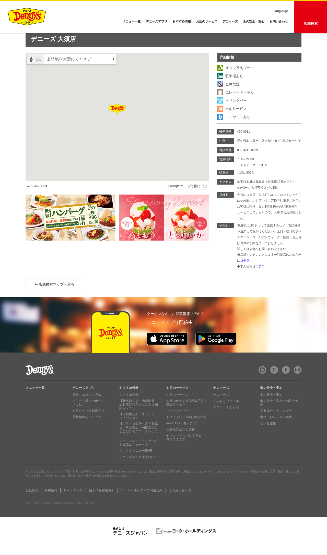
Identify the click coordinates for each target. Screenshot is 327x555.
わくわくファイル (226, 411)
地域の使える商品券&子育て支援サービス (186, 412)
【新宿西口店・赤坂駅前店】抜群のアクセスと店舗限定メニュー (138, 414)
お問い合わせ (279, 21)
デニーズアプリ (156, 21)
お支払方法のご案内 (180, 439)
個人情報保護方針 (102, 500)
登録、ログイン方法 (87, 404)
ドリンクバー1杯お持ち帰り (186, 427)
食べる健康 (268, 433)
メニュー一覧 (35, 398)
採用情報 (50, 500)
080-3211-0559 (247, 160)
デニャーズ (230, 21)
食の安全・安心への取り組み (279, 412)
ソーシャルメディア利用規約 (142, 500)
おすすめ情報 (181, 21)
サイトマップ (73, 500)
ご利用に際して (180, 500)
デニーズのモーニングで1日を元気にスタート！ (139, 452)
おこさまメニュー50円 (135, 460)
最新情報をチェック (87, 427)
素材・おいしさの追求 (276, 427)
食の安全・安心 (253, 21)
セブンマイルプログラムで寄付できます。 (185, 447)
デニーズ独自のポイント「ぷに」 (90, 412)
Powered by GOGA (37, 196)
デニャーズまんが (226, 417)
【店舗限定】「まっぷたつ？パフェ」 (137, 425)
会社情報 (32, 500)
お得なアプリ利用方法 (89, 421)
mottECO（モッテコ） (182, 433)
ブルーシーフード (179, 421)
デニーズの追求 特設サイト (139, 467)
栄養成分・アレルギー (276, 421)
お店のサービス (206, 21)
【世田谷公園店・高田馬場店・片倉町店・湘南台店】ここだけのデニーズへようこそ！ (138, 439)
